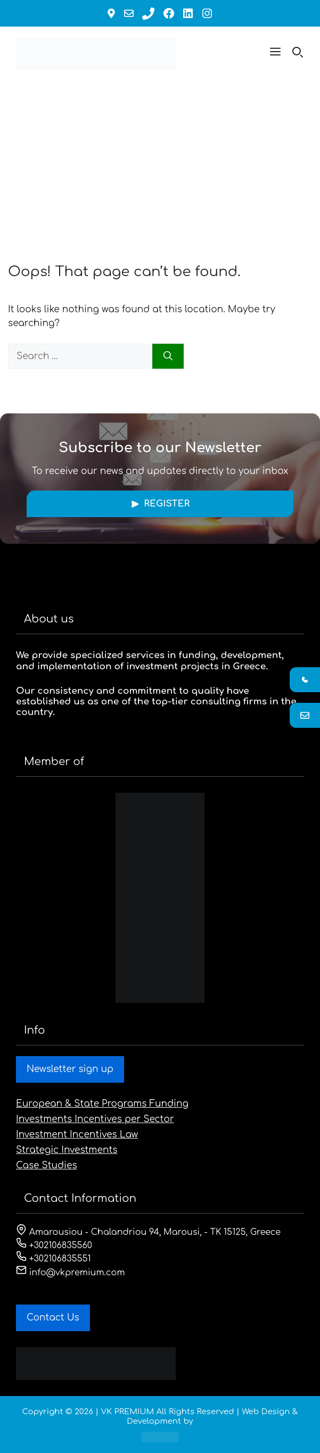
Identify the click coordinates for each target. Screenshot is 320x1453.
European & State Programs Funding (102, 1104)
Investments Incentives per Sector (95, 1119)
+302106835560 (54, 1245)
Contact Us (53, 1318)
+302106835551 (53, 1259)
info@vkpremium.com (70, 1272)
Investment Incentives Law (77, 1135)
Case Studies (46, 1165)
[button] (275, 54)
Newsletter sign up (70, 1069)
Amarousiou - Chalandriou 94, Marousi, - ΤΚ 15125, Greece (148, 1232)
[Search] (168, 356)
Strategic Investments (66, 1150)
